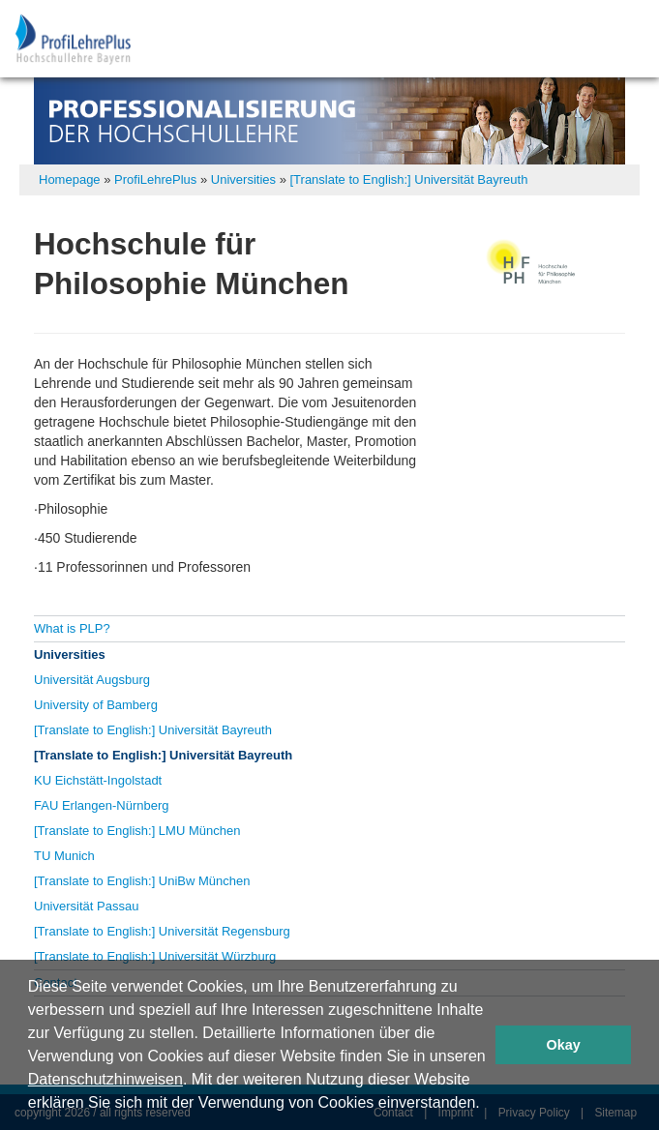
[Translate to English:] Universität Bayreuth (408, 179)
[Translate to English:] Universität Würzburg (155, 956)
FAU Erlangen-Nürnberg (101, 805)
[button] (487, 1105)
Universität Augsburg (92, 679)
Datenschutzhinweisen (105, 1079)
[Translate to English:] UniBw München (142, 881)
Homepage (70, 179)
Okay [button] (564, 1045)
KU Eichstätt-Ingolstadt (98, 780)
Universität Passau (86, 906)
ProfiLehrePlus (155, 179)
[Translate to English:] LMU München (137, 830)
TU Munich (64, 855)
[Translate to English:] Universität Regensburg (162, 931)
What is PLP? (72, 628)
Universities (243, 179)
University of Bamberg (96, 705)
